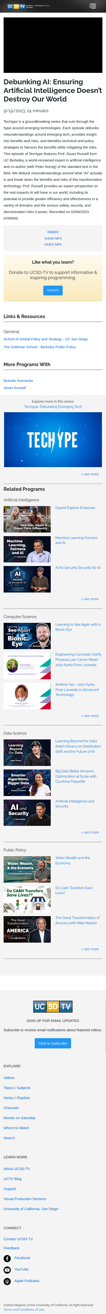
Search (9, 1138)
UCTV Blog (13, 1179)
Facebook (22, 1258)
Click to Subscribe (53, 1043)
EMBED (53, 232)
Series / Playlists (17, 1098)
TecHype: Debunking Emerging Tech (53, 407)
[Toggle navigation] (92, 6)
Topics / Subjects (17, 1088)
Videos (9, 1078)
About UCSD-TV (17, 1169)
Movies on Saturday (19, 1118)
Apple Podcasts (26, 1281)
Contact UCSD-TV (18, 1239)
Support (10, 1189)
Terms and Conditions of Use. (24, 1309)
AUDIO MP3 (53, 238)
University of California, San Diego (31, 1209)
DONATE (53, 290)
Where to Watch (16, 1128)
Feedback (11, 1248)
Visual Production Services (25, 1199)
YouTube (21, 1269)
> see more (90, 474)
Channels (11, 1108)
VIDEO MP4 (53, 244)
